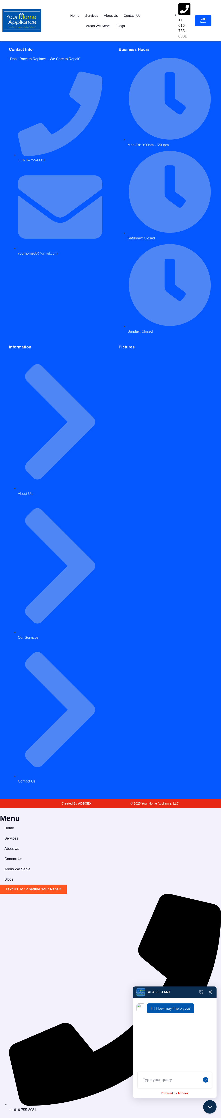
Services (91, 15)
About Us (111, 15)
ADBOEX (84, 803)
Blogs (120, 26)
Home (74, 15)
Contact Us (132, 15)
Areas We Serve (98, 26)
